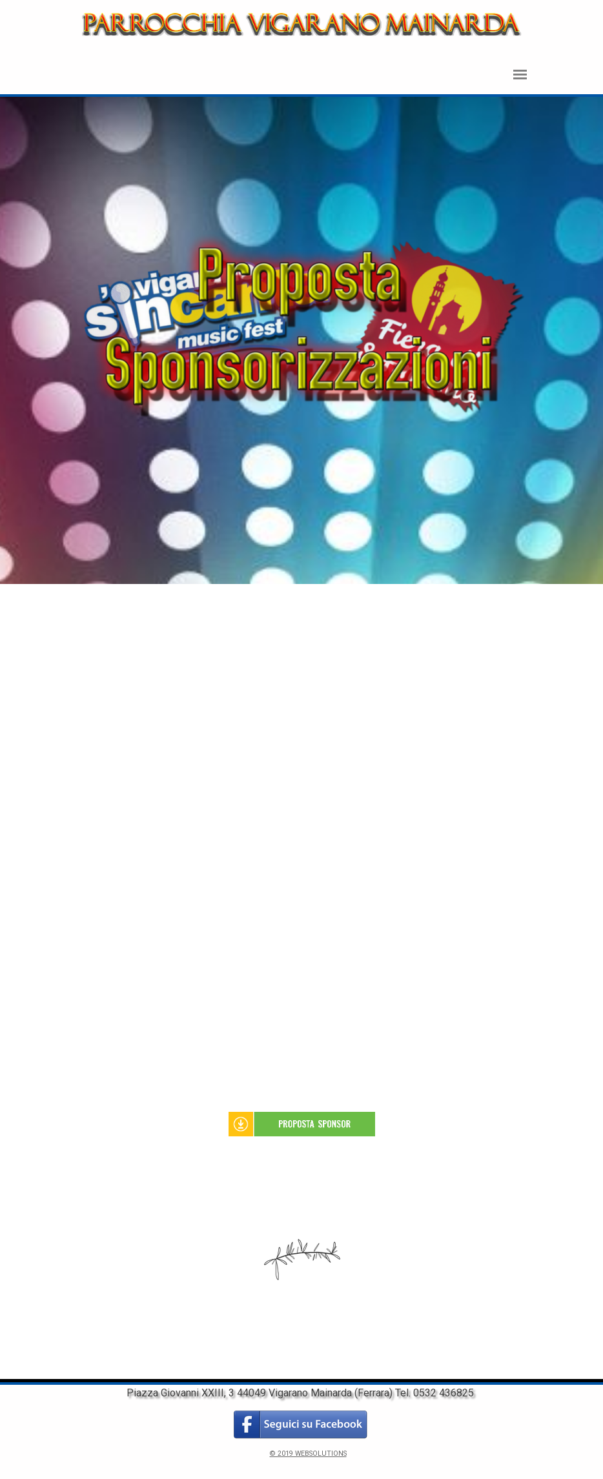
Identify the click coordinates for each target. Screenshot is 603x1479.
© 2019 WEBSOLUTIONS (308, 1453)
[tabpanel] (302, 326)
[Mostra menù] (520, 74)
